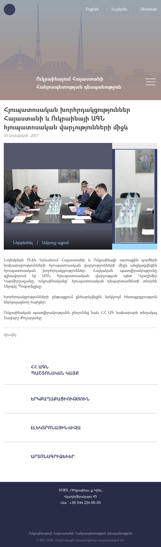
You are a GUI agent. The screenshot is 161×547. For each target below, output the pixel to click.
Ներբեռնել (23, 243)
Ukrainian (148, 9)
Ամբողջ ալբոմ (55, 243)
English (92, 9)
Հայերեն (119, 9)
